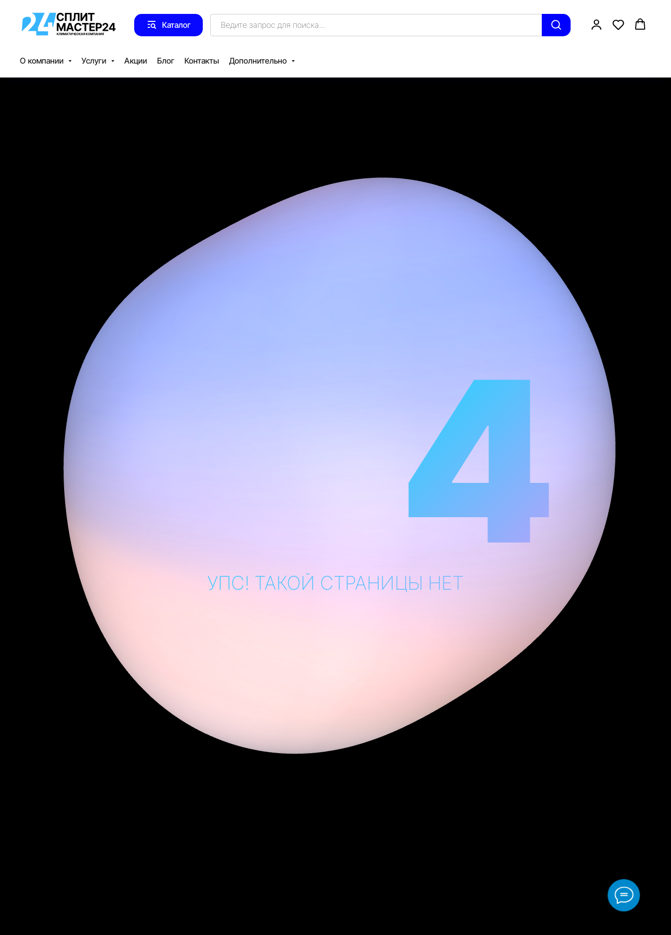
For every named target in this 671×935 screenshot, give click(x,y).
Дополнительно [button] (259, 61)
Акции (135, 61)
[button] (596, 24)
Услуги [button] (95, 61)
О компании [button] (43, 61)
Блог (165, 61)
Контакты (201, 61)
